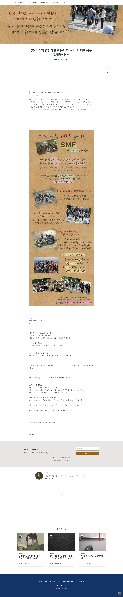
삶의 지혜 (56, 59)
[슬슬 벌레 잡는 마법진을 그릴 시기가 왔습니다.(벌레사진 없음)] (30, 560)
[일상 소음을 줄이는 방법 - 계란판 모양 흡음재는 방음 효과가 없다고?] (61, 560)
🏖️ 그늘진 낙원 (19, 2)
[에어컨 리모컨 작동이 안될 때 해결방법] (92, 560)
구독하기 (87, 453)
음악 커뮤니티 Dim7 (55, 581)
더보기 (64, 2)
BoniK (47, 473)
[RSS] (65, 585)
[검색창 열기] (103, 2)
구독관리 (55, 2)
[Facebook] (107, 78)
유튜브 (40, 581)
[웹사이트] (46, 479)
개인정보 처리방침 (68, 581)
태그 (37, 95)
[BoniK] (39, 476)
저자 (28, 2)
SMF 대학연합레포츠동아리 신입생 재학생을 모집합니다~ (51, 93)
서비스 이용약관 (79, 581)
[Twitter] (107, 72)
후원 (46, 581)
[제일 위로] (107, 67)
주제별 (34, 2)
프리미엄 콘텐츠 (44, 2)
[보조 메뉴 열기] (71, 2)
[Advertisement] (61, 76)
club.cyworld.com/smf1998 (38, 410)
